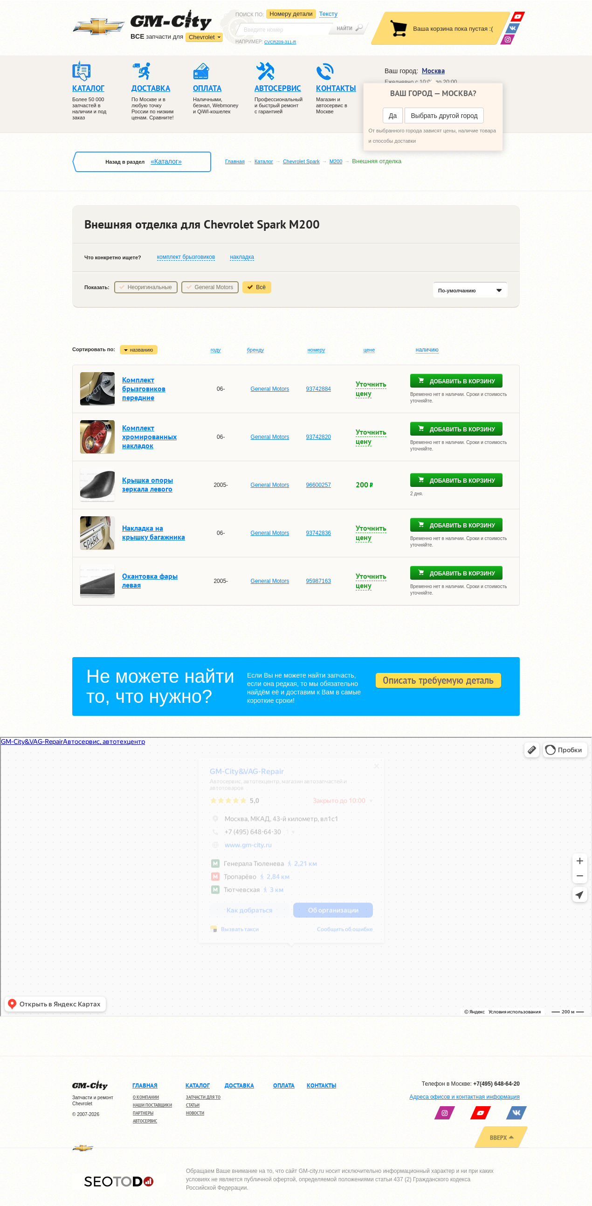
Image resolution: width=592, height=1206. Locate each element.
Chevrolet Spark (301, 161)
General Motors (214, 287)
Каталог (264, 161)
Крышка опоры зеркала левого (147, 484)
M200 (336, 161)
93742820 (318, 437)
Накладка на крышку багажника (153, 532)
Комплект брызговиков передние (143, 388)
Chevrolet (202, 37)
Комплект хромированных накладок (149, 436)
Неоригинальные (150, 287)
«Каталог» (166, 161)
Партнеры (143, 1113)
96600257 (318, 485)
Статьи (193, 1105)
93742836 (318, 533)
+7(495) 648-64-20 (496, 1084)
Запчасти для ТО (203, 1097)
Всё (261, 287)
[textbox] (284, 29)
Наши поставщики (152, 1105)
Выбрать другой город (444, 115)
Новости (195, 1113)
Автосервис (145, 1120)
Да (393, 115)
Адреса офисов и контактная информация (465, 1097)
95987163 (318, 581)
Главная (235, 161)
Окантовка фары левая (150, 580)
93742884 (318, 389)
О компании (146, 1097)
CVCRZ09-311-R (280, 42)
